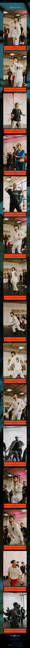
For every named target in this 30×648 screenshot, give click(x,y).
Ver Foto (15, 46)
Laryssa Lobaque (19, 643)
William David (19, 646)
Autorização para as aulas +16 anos (15, 639)
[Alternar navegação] (26, 1)
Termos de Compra (15, 637)
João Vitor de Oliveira (18, 645)
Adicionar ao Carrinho (15, 90)
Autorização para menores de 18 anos (15, 638)
